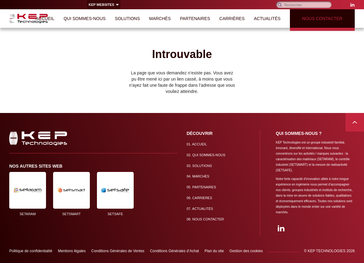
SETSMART (71, 194)
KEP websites (101, 4)
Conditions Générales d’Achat (174, 251)
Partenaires (201, 187)
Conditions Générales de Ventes (117, 251)
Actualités (200, 209)
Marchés (198, 176)
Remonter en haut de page (354, 122)
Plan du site (214, 251)
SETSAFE (115, 194)
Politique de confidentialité (30, 251)
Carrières (199, 198)
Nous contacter (205, 219)
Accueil (197, 144)
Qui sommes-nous (206, 155)
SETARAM (27, 194)
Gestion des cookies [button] (246, 251)
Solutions (199, 166)
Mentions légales (72, 251)
